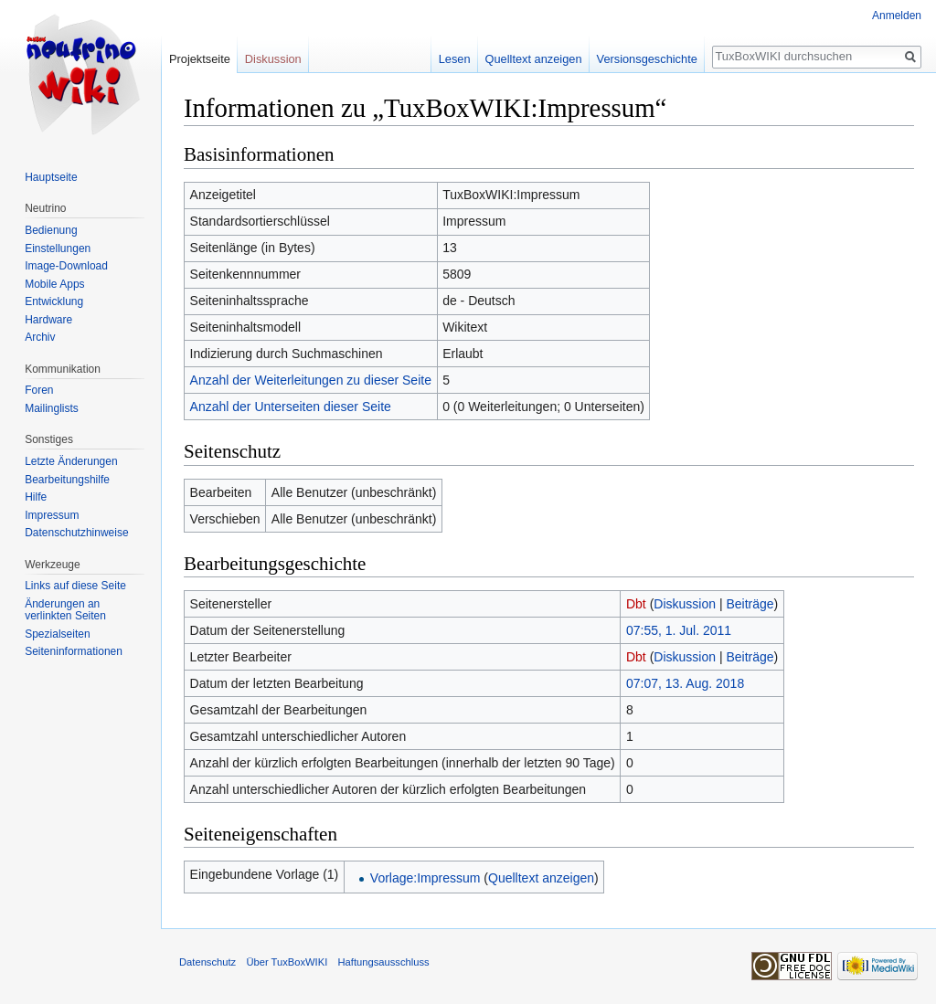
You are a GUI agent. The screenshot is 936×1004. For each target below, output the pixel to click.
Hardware (48, 319)
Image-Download (66, 265)
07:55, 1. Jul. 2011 (678, 630)
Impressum (52, 515)
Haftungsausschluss (383, 961)
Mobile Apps (54, 284)
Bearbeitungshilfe (67, 479)
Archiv (40, 337)
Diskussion (685, 604)
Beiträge (749, 604)
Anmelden (896, 15)
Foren (39, 390)
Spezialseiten (57, 634)
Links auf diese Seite (75, 585)
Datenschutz (207, 961)
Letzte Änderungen (71, 461)
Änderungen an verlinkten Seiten (65, 610)
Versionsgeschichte (647, 59)
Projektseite (199, 59)
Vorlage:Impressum (425, 878)
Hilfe (36, 497)
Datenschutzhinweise (76, 532)
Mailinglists (52, 408)
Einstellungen (57, 248)
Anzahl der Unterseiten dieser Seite (290, 406)
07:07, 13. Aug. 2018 (685, 683)
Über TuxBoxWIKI (286, 961)
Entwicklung (54, 301)
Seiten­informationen (73, 651)
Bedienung (51, 230)
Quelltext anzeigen (541, 878)
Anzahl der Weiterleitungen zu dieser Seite (310, 380)
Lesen (455, 59)
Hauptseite (51, 177)
